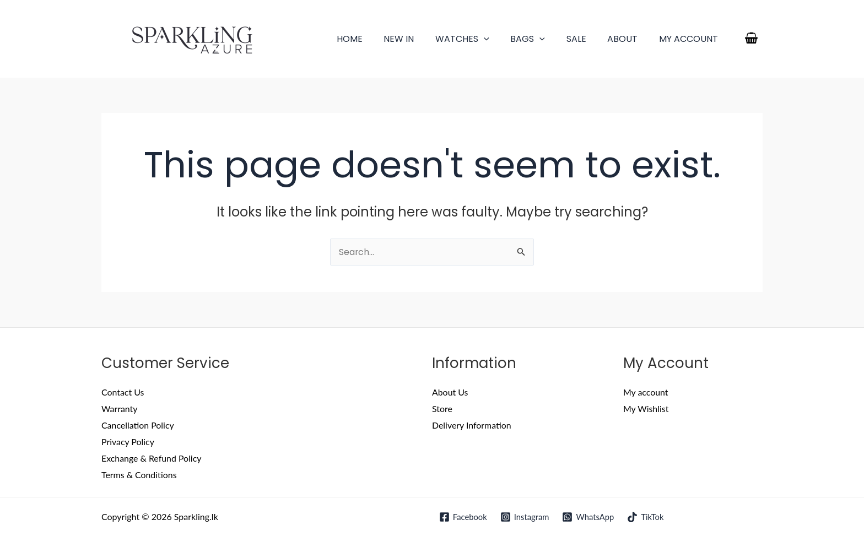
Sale (585, 39)
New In (419, 39)
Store (442, 409)
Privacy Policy (128, 442)
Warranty (119, 409)
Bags (540, 39)
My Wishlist (646, 409)
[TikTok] (646, 517)
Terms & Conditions (139, 474)
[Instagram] (524, 517)
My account (690, 39)
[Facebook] (462, 517)
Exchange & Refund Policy (151, 458)
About (628, 39)
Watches (479, 39)
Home (373, 39)
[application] (500, 39)
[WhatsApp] (588, 517)
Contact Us (122, 393)
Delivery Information (472, 425)
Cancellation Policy (138, 425)
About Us (450, 393)
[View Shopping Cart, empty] (751, 39)
